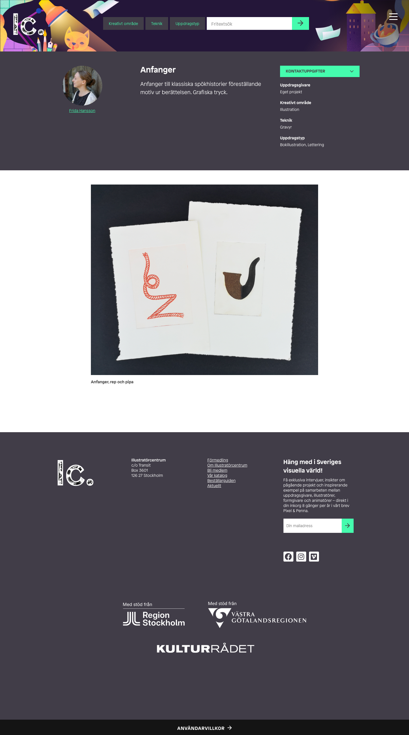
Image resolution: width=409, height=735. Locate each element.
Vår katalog (217, 475)
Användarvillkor (201, 728)
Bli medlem (217, 470)
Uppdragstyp (187, 23)
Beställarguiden (221, 480)
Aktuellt (214, 485)
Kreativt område (123, 23)
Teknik (156, 23)
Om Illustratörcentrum (227, 465)
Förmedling (217, 460)
